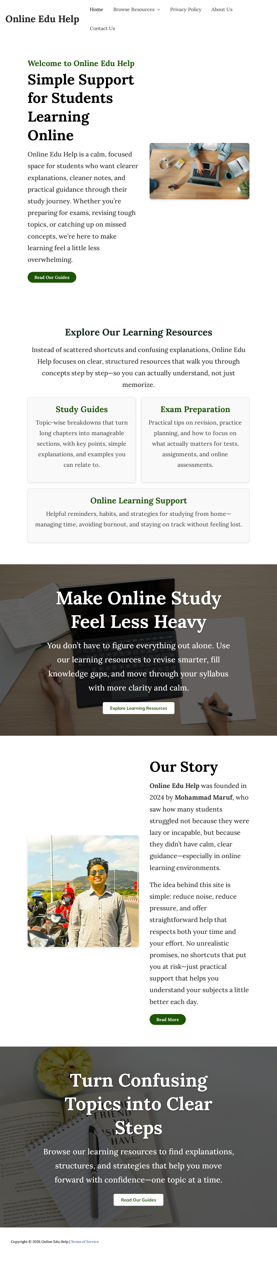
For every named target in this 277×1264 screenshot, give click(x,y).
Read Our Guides (52, 270)
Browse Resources (140, 15)
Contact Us (254, 15)
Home (101, 15)
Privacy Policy (188, 15)
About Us (223, 15)
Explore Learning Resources (138, 701)
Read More (167, 1012)
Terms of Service (85, 1234)
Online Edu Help (42, 15)
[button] (161, 15)
